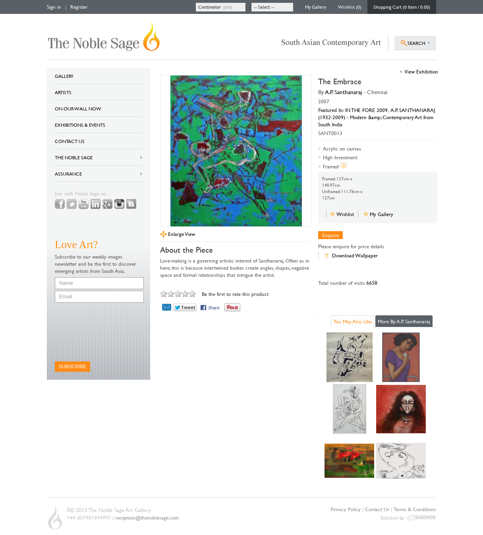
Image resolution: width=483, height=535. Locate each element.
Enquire (330, 235)
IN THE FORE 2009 (366, 110)
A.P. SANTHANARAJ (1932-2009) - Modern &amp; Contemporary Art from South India (376, 117)
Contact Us (377, 509)
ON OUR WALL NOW (78, 108)
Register (78, 6)
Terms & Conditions (415, 509)
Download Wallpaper (355, 255)
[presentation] (87, 332)
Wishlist (345, 214)
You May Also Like (352, 321)
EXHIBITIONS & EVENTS (80, 124)
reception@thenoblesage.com (147, 517)
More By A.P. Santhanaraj (404, 321)
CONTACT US (70, 141)
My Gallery (315, 6)
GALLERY (64, 75)
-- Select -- (264, 6)
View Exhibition (421, 71)
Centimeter (209, 6)
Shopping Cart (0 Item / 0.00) (401, 6)
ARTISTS (63, 92)
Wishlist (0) (349, 6)
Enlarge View (181, 234)
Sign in (54, 6)
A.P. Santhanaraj (343, 92)
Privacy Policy (346, 509)
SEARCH (416, 42)
